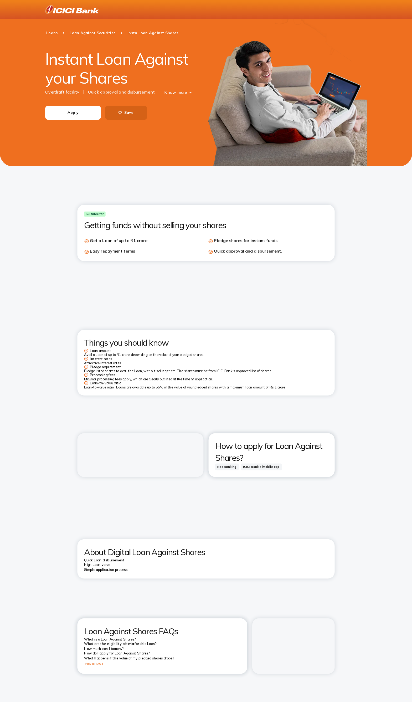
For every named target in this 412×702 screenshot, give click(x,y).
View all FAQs (94, 663)
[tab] (227, 466)
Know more (175, 92)
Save (125, 112)
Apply (73, 112)
